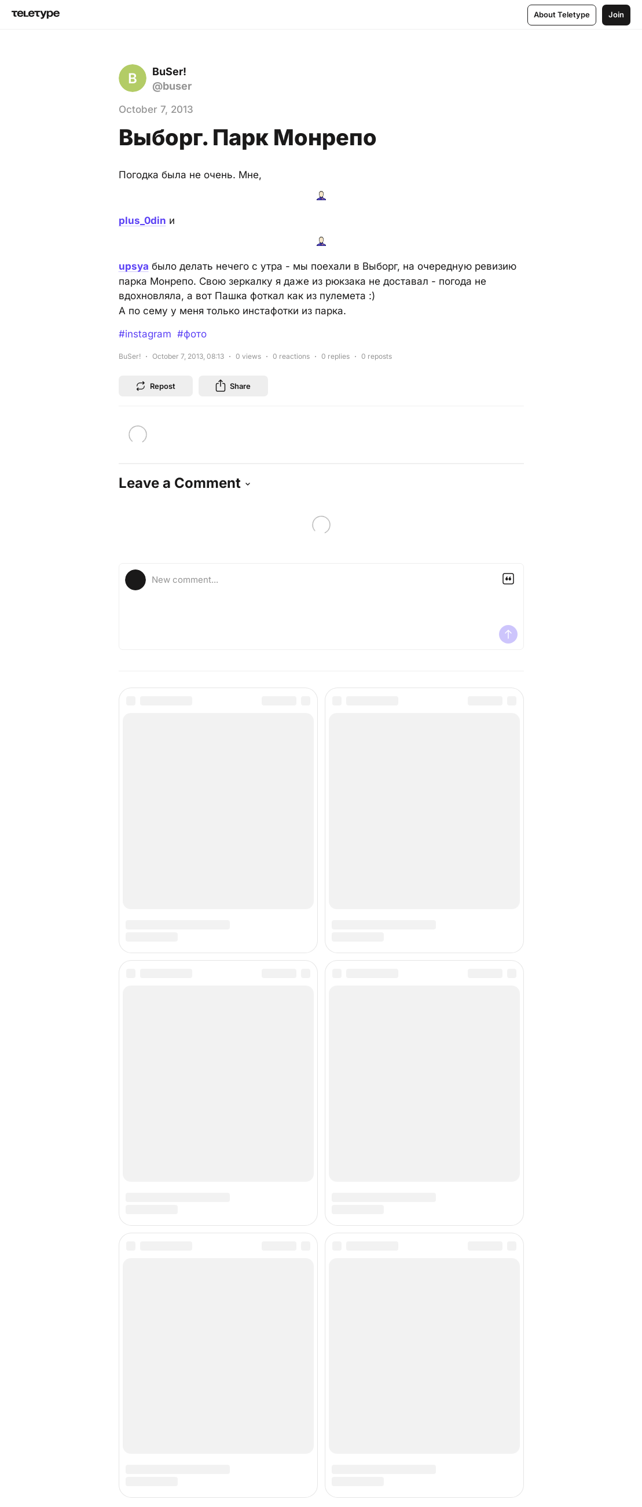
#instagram (145, 334)
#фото (192, 334)
